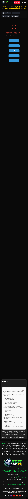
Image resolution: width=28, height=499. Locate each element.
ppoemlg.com (14, 55)
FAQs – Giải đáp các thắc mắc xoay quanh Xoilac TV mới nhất (13, 421)
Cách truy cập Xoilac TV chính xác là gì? (14, 422)
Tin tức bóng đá (9, 414)
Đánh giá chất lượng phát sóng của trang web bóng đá (14, 395)
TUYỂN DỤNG (15, 471)
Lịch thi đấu (8, 410)
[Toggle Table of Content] (22, 389)
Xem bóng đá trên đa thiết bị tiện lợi (13, 406)
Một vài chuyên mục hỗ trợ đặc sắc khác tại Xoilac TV (13, 408)
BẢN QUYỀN (16, 470)
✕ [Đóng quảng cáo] (26, 498)
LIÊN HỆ (9, 470)
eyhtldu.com (14, 60)
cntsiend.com (14, 45)
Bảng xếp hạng (9, 411)
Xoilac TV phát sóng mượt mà (11, 402)
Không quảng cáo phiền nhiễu (12, 400)
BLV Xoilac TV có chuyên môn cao (12, 404)
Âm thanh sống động (10, 399)
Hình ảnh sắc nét (9, 398)
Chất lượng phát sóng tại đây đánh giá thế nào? (14, 427)
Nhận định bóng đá (10, 415)
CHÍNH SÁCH (17, 469)
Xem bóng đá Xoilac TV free (11, 396)
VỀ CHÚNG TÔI (8, 469)
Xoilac (3, 431)
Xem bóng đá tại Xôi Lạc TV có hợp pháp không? (14, 425)
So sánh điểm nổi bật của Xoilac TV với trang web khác (13, 418)
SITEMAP (22, 471)
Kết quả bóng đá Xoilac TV (11, 413)
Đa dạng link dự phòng (10, 403)
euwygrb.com (14, 50)
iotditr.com (14, 40)
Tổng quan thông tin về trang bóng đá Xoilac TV (13, 392)
